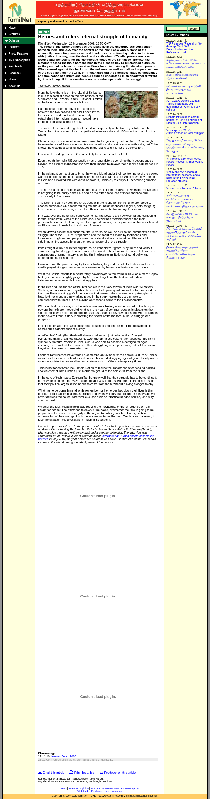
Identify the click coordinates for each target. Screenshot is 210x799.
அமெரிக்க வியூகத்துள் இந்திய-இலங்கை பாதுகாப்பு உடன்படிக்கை (185, 89)
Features (14, 34)
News (12, 27)
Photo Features (18, 53)
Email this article (53, 772)
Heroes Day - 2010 (63, 756)
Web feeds (15, 66)
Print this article (84, 772)
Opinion (14, 40)
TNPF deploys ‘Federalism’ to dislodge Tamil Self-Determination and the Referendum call (184, 48)
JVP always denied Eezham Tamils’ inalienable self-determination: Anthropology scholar (183, 105)
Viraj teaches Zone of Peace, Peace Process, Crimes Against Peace (185, 161)
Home (12, 79)
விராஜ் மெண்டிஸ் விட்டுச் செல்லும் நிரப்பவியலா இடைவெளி (182, 217)
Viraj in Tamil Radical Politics (183, 188)
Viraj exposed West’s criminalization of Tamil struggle (185, 132)
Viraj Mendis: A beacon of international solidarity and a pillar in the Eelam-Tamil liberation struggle (183, 176)
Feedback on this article (120, 772)
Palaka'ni (14, 47)
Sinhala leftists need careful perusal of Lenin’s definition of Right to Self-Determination (184, 119)
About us (14, 85)
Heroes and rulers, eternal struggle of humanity (82, 759)
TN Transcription (19, 60)
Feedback (15, 73)
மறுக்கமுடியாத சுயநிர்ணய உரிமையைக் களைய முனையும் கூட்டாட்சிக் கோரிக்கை (185, 63)
